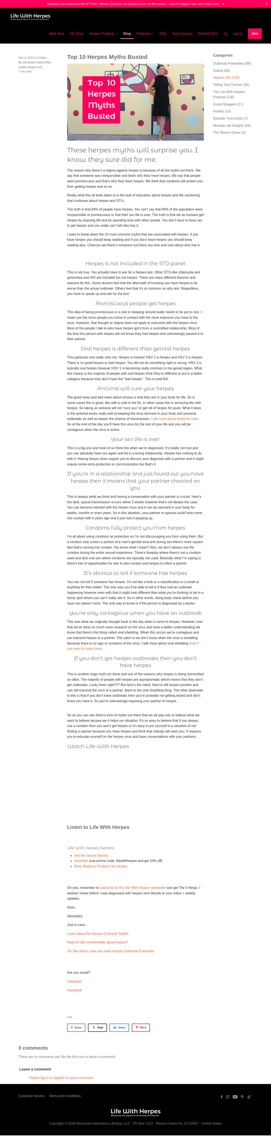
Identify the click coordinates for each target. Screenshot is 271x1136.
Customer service (32, 1096)
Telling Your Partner (231, 85)
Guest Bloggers (228, 105)
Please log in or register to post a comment (61, 1078)
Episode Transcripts (230, 119)
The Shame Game (229, 133)
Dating (221, 71)
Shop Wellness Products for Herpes (100, 866)
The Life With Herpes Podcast (229, 95)
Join (254, 34)
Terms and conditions (65, 1096)
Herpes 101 (35, 67)
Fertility (222, 112)
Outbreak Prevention (232, 64)
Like (69, 1017)
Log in (237, 34)
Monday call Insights (232, 126)
